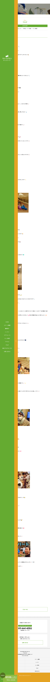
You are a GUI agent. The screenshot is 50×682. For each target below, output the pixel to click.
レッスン (7, 331)
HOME (7, 322)
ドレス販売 (7, 338)
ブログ (7, 345)
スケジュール (7, 335)
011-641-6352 (25, 628)
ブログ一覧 (25, 609)
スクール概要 (7, 325)
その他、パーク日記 (27, 28)
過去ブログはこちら (7, 348)
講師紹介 (7, 328)
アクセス (7, 341)
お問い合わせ (7, 351)
